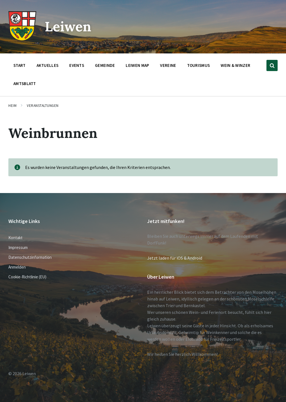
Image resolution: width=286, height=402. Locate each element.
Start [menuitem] (19, 65)
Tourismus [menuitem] (198, 65)
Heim (12, 105)
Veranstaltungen (43, 105)
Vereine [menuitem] (168, 65)
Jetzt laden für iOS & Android (174, 258)
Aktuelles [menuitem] (48, 65)
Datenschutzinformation (30, 257)
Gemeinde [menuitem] (105, 65)
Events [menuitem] (76, 65)
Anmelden (17, 267)
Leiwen (68, 26)
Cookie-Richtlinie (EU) (27, 276)
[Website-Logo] (22, 39)
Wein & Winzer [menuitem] (235, 65)
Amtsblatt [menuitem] (24, 83)
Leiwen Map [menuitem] (137, 65)
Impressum (18, 247)
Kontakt (15, 237)
